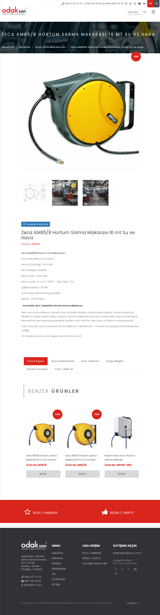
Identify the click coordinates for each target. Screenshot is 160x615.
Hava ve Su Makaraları (50, 47)
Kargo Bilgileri (115, 361)
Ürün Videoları (91, 361)
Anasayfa (8, 47)
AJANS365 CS (132, 603)
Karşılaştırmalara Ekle (35, 224)
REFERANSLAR (59, 568)
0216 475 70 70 (73, 3)
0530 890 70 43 (115, 3)
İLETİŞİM (56, 584)
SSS (54, 574)
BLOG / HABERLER (40, 510)
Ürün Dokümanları (63, 361)
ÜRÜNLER (24, 47)
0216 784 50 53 (93, 3)
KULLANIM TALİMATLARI (95, 563)
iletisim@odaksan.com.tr (127, 553)
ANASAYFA (57, 553)
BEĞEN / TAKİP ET (117, 510)
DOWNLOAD (58, 579)
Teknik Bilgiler (35, 361)
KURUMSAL (57, 558)
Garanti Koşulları (37, 369)
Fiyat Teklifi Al (64, 369)
